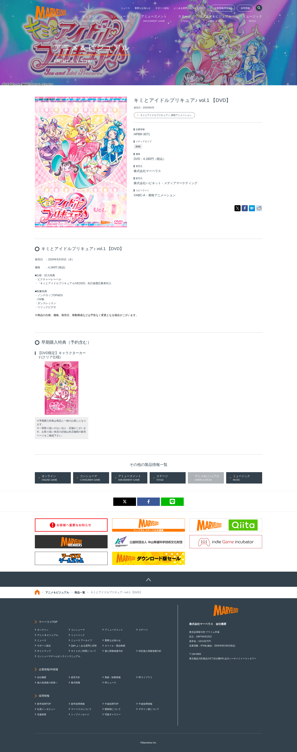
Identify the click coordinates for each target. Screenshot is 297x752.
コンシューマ (78, 629)
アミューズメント (114, 629)
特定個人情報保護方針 (150, 651)
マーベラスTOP (48, 621)
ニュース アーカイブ (81, 640)
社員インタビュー (46, 709)
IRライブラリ (145, 677)
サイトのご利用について (83, 651)
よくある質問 (180, 8)
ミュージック (78, 635)
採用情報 (245, 8)
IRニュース (110, 682)
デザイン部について (149, 709)
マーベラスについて (81, 709)
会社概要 (41, 677)
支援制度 (41, 714)
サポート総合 (162, 8)
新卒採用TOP (44, 704)
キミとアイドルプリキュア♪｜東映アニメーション (165, 115)
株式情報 (75, 682)
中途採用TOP (111, 704)
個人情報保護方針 (114, 651)
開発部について (113, 709)
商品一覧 (79, 592)
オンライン (42, 629)
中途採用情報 (145, 704)
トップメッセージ (80, 714)
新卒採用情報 (78, 704)
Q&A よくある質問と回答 (84, 645)
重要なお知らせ (143, 8)
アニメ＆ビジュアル (57, 592)
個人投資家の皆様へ (47, 682)
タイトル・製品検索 (115, 645)
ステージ (143, 629)
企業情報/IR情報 (222, 8)
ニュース (125, 8)
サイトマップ (199, 8)
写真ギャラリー (113, 714)
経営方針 (75, 677)
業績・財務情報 (113, 677)
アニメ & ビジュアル (47, 635)
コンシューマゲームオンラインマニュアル (58, 656)
